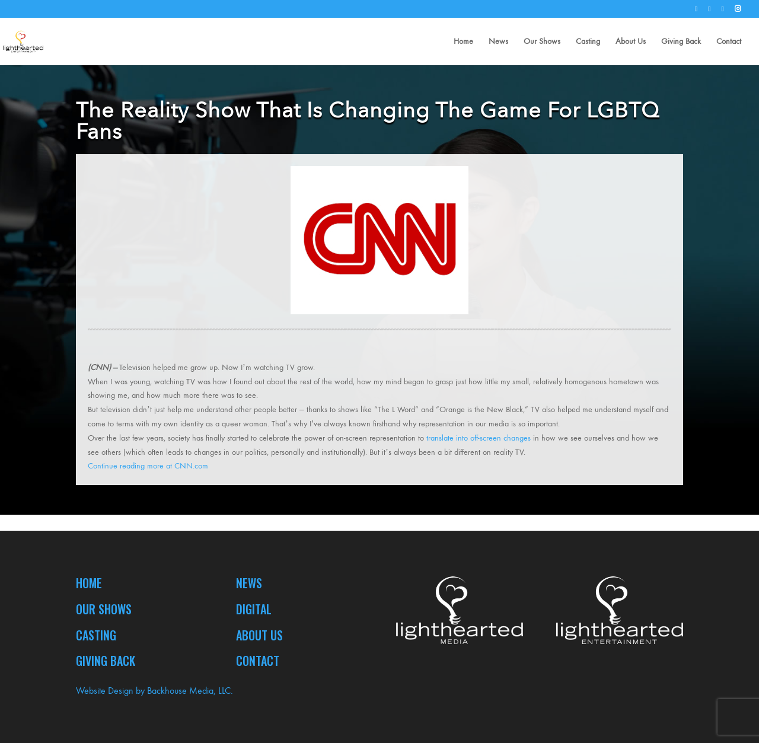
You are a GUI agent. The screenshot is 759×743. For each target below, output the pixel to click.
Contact (728, 41)
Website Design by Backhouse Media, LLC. (154, 690)
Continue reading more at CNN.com (149, 466)
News (498, 41)
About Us (631, 41)
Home (463, 41)
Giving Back (681, 41)
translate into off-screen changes (478, 438)
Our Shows (542, 41)
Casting (588, 41)
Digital (254, 609)
